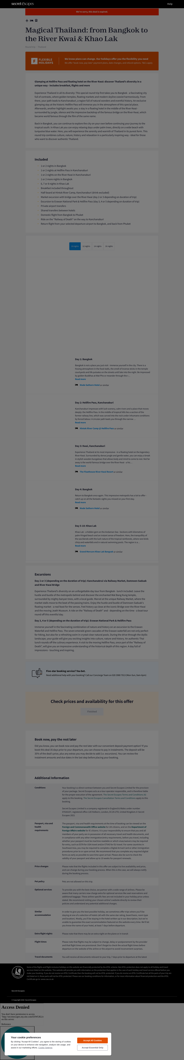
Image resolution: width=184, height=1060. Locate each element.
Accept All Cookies (92, 1040)
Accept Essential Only (92, 1047)
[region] (58, 1043)
